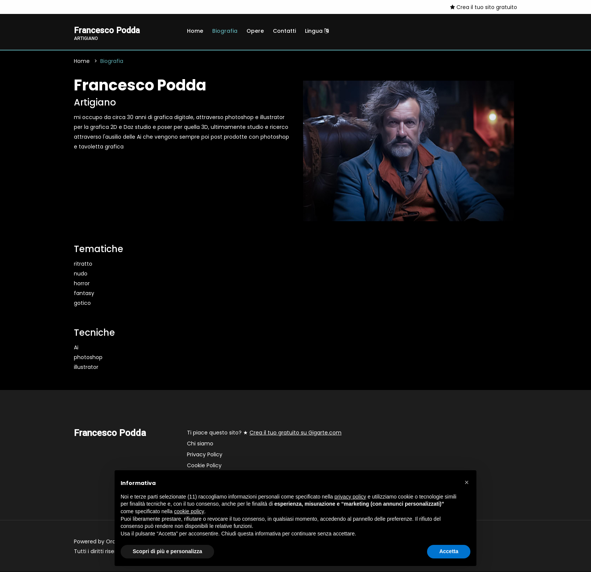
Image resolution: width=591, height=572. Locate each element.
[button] (467, 482)
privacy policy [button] (350, 497)
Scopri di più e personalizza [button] (167, 551)
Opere (255, 31)
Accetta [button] (448, 551)
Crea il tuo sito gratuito (483, 7)
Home (195, 31)
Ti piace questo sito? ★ (264, 433)
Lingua (317, 31)
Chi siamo (200, 444)
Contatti (284, 31)
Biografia (224, 31)
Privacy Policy (204, 455)
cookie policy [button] (189, 511)
